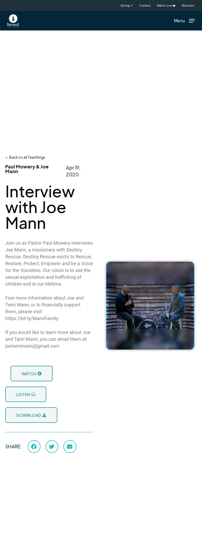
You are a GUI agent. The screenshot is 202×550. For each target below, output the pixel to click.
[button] (184, 20)
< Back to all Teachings (25, 157)
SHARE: (13, 446)
